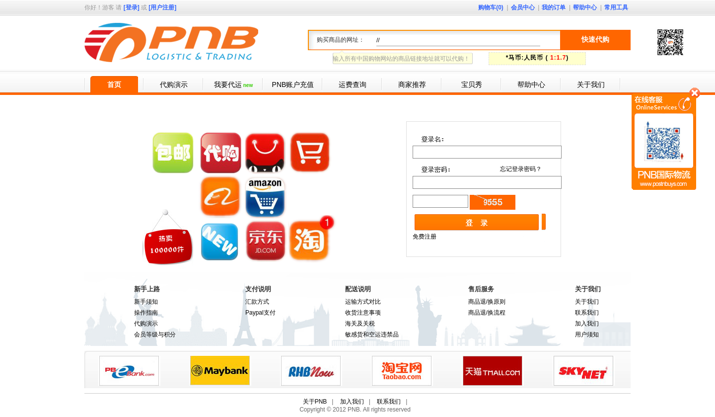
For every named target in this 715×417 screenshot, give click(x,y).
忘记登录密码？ (521, 169)
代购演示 (174, 84)
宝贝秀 (471, 84)
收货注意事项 (363, 312)
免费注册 (424, 236)
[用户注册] (162, 7)
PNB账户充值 (293, 84)
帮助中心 (585, 7)
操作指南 (146, 312)
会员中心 (523, 7)
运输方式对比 (363, 301)
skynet (584, 371)
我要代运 (233, 84)
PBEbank (129, 371)
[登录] (132, 7)
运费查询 (352, 84)
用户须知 (587, 334)
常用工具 (616, 7)
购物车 (490, 7)
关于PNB (315, 401)
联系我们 (587, 312)
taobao (402, 371)
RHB (311, 371)
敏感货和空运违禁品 (372, 334)
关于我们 (591, 84)
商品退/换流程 (486, 312)
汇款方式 (257, 301)
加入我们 (587, 323)
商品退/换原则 (486, 301)
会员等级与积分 (155, 334)
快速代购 (595, 39)
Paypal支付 (260, 312)
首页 (114, 84)
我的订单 (554, 7)
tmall (493, 371)
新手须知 (146, 301)
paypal (220, 371)
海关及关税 (360, 323)
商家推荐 (412, 84)
